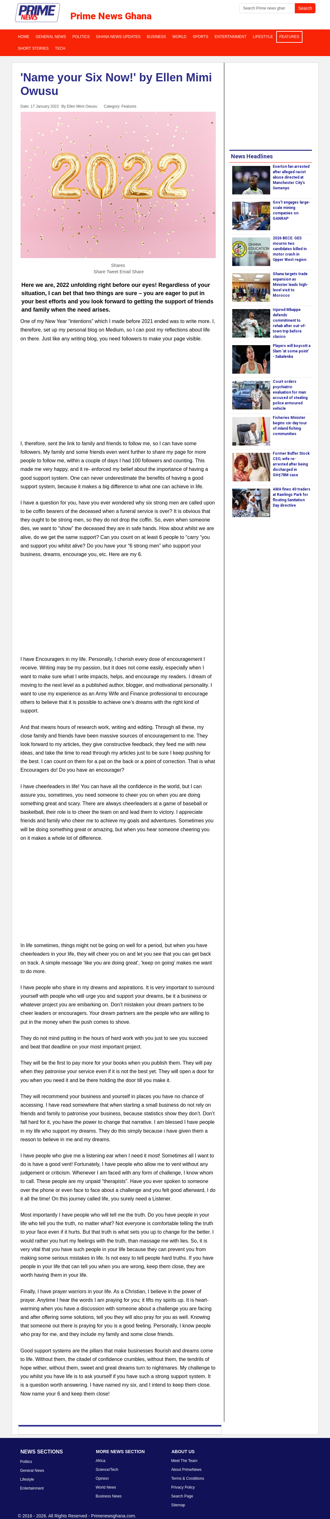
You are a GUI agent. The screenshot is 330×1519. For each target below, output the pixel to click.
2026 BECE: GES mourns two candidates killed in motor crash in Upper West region (290, 249)
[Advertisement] (118, 395)
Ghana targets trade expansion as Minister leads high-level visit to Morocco (290, 285)
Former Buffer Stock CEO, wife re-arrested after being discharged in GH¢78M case (291, 464)
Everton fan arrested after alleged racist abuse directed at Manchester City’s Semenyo (291, 177)
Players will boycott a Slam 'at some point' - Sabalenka (291, 351)
